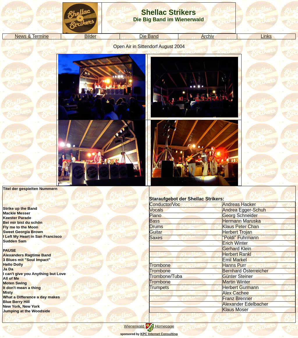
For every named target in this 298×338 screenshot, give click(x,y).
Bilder (90, 36)
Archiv (207, 36)
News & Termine (32, 36)
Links (266, 36)
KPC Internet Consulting (159, 334)
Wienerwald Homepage (149, 326)
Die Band (149, 36)
